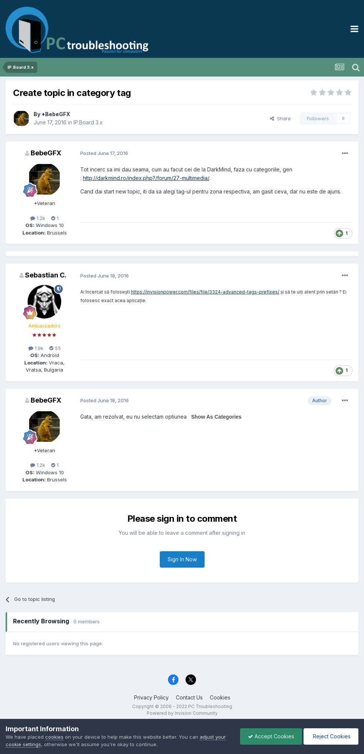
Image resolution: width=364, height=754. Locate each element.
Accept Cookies (271, 736)
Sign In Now (182, 559)
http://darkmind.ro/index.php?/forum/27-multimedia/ (146, 178)
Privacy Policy (151, 697)
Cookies (220, 697)
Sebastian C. (45, 275)
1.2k (37, 218)
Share (280, 118)
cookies (54, 737)
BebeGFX (55, 114)
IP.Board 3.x (88, 122)
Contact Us (189, 697)
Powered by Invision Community (182, 713)
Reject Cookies (331, 736)
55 (55, 348)
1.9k (35, 348)
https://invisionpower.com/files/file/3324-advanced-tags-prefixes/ (205, 292)
